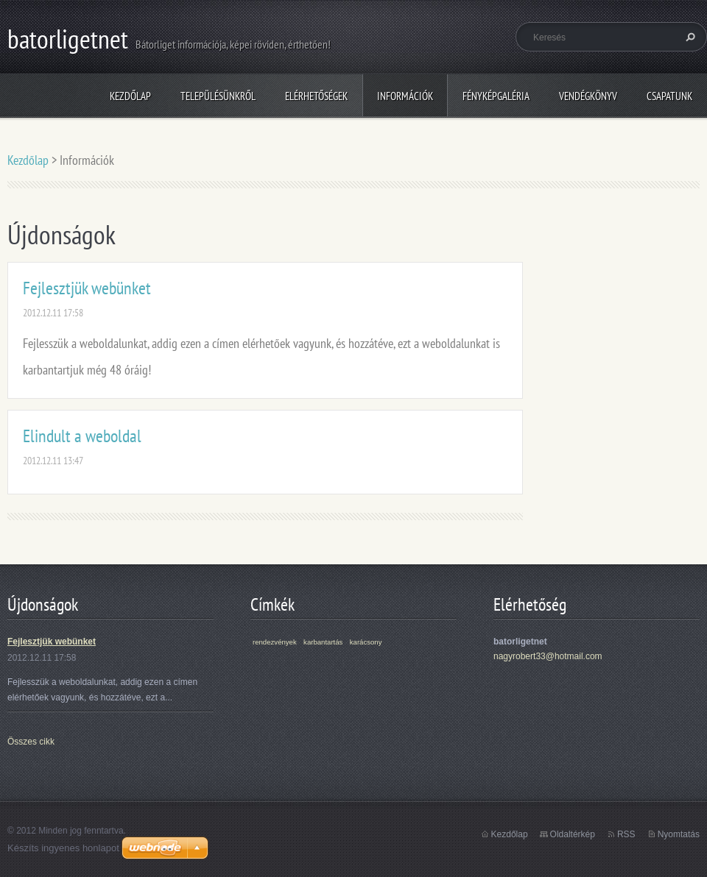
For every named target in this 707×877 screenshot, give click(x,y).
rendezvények (275, 642)
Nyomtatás (679, 834)
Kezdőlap (130, 96)
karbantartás (322, 642)
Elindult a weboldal (82, 436)
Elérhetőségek (316, 96)
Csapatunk (669, 96)
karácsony (366, 642)
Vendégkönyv (588, 96)
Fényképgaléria (496, 96)
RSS (626, 834)
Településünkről (218, 96)
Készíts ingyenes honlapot (63, 847)
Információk (405, 96)
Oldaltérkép (572, 834)
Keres (689, 37)
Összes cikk (30, 741)
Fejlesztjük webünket (87, 288)
